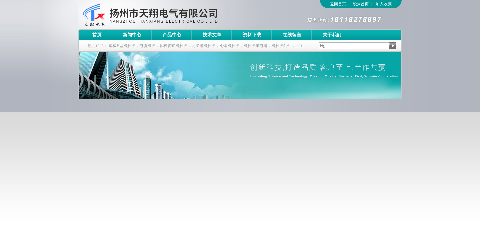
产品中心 (172, 34)
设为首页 (361, 4)
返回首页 (338, 4)
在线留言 (292, 34)
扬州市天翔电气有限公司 (169, 14)
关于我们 (332, 34)
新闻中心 (132, 34)
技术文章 (212, 34)
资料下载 (252, 34)
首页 (97, 34)
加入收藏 (384, 4)
